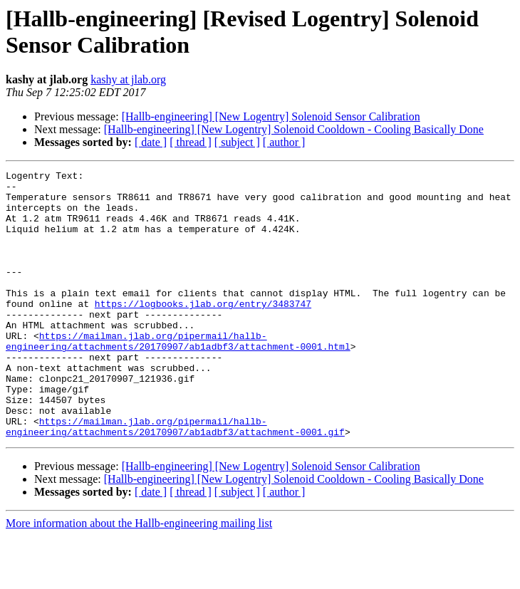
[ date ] (151, 142)
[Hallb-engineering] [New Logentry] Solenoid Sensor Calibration (271, 116)
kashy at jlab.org (128, 79)
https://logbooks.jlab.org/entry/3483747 (203, 331)
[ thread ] (191, 142)
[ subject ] (237, 142)
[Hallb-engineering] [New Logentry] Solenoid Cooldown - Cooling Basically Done (294, 129)
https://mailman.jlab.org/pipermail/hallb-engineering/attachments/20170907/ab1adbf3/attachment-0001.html (178, 376)
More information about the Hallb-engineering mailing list (139, 576)
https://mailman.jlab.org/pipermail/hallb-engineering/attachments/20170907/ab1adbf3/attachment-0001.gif (175, 478)
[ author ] (284, 142)
